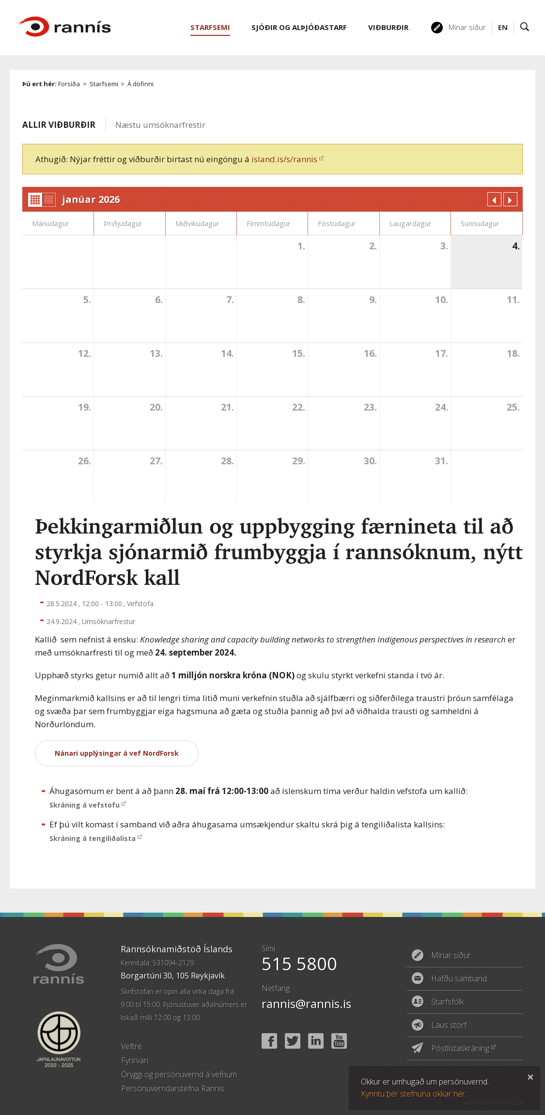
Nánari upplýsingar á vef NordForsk (117, 753)
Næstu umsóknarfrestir (160, 124)
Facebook (269, 1041)
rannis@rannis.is (306, 1003)
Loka (530, 1075)
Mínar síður (467, 27)
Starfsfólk (447, 1001)
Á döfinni (140, 83)
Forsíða (69, 83)
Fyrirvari (134, 1060)
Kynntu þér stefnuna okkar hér (413, 1093)
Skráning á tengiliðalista (92, 838)
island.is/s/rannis (284, 159)
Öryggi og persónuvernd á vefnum (179, 1074)
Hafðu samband (459, 978)
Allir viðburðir (58, 124)
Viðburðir (388, 27)
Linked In (316, 1041)
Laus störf (449, 1025)
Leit (525, 27)
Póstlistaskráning (460, 1048)
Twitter (292, 1041)
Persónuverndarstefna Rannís (172, 1088)
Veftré (131, 1046)
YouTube (339, 1041)
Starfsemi (104, 83)
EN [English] (503, 27)
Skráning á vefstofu (84, 805)
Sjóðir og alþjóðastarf (299, 27)
